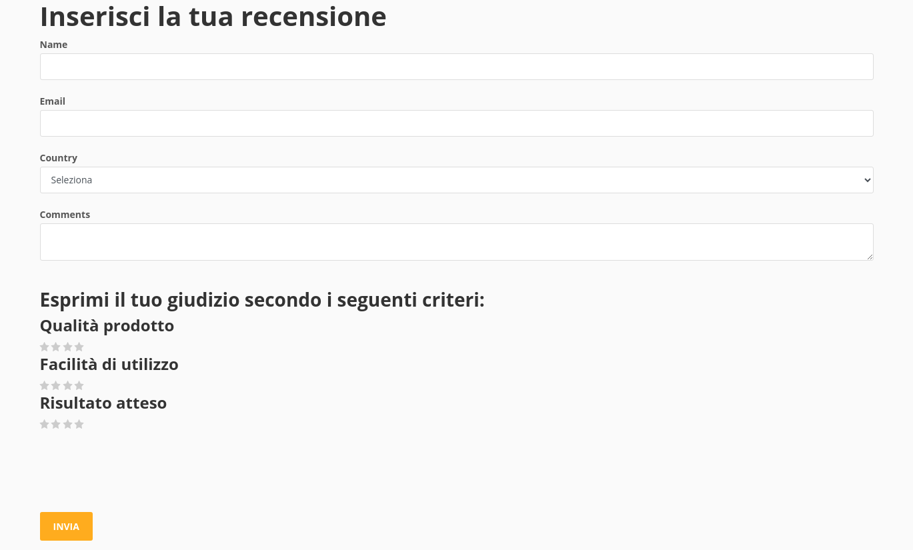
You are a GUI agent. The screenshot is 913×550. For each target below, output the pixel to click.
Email (53, 101)
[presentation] (141, 472)
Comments (65, 214)
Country (58, 157)
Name (54, 44)
